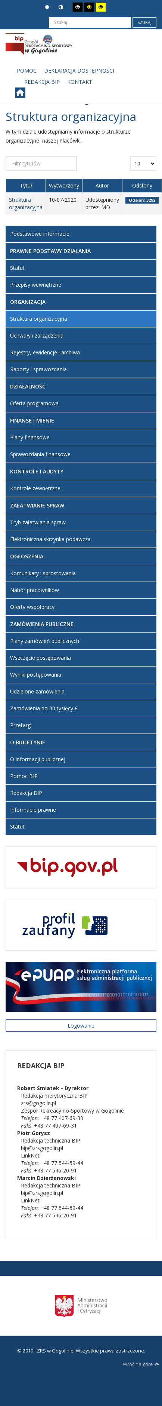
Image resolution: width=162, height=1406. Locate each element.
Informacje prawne (33, 809)
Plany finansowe (30, 437)
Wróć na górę (141, 1364)
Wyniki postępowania (35, 674)
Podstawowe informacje (39, 233)
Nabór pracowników (34, 590)
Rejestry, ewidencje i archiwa (45, 352)
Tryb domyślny (47, 7)
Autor (102, 185)
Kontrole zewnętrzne (35, 488)
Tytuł (26, 185)
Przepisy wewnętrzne (35, 284)
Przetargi (21, 725)
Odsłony (142, 185)
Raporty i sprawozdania (38, 369)
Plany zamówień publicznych (44, 640)
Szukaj (144, 22)
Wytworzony (64, 185)
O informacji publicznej (37, 759)
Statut (17, 267)
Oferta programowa (34, 403)
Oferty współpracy (32, 606)
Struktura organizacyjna (26, 203)
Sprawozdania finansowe (40, 454)
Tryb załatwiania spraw (38, 522)
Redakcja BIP (26, 792)
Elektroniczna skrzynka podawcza (50, 539)
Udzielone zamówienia (37, 691)
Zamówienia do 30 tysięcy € (44, 708)
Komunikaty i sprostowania (43, 573)
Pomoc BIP (24, 776)
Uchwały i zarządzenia (36, 335)
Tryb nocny (61, 7)
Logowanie (81, 1025)
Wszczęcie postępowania (40, 657)
